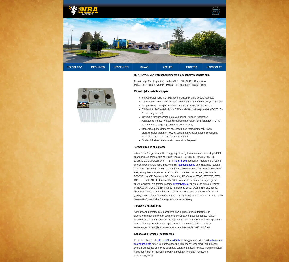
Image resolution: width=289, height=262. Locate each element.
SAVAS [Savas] (144, 67)
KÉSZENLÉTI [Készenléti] (121, 67)
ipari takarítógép (186, 164)
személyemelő (181, 184)
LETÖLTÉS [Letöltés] (191, 67)
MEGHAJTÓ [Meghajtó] (98, 67)
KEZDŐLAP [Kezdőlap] (74, 67)
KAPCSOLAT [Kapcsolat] (214, 67)
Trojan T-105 (180, 160)
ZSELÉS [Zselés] (167, 67)
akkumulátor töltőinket (169, 240)
